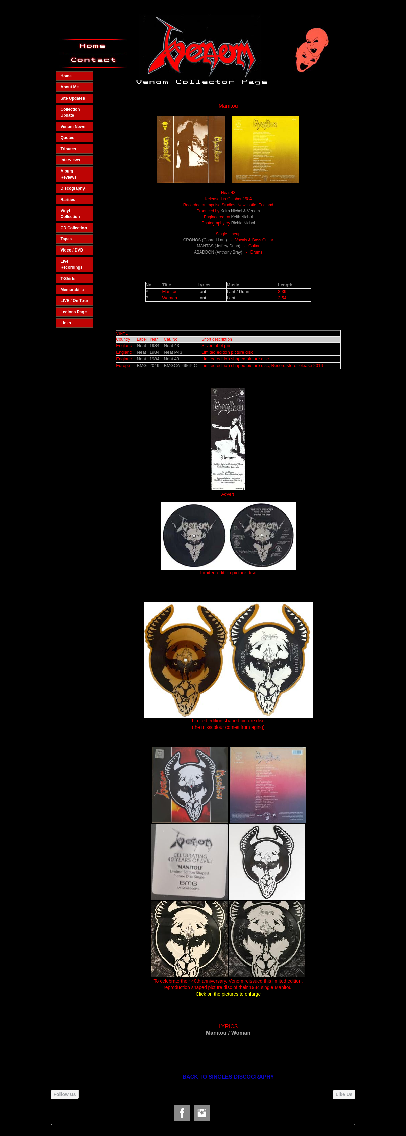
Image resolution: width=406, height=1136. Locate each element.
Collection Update (70, 112)
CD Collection (74, 228)
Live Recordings (72, 264)
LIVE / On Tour (74, 300)
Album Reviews (69, 174)
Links (66, 323)
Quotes (67, 137)
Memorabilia (72, 289)
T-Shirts (68, 278)
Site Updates (73, 98)
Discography (73, 188)
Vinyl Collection (70, 213)
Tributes (68, 149)
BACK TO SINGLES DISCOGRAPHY (228, 1077)
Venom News (73, 126)
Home (66, 76)
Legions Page (74, 312)
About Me (70, 87)
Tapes (66, 239)
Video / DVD (72, 250)
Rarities (68, 199)
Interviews (70, 160)
